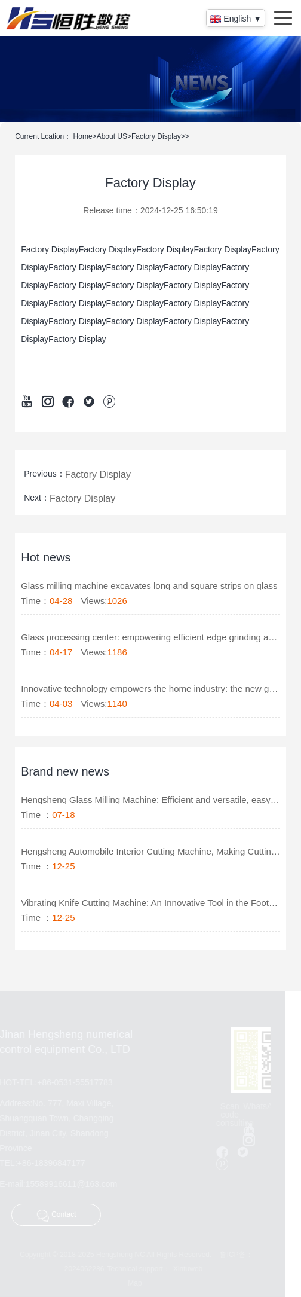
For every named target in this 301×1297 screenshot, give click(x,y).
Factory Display (156, 136)
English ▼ (236, 18)
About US (112, 136)
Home (83, 136)
